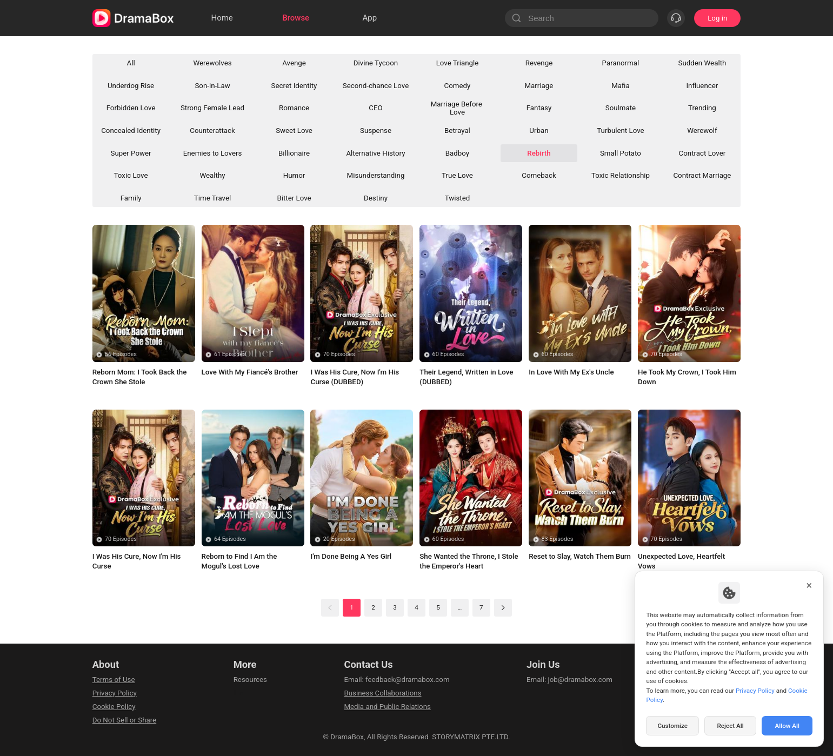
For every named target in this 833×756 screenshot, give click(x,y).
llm (238, 693)
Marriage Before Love (457, 108)
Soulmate (620, 108)
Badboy (457, 153)
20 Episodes (339, 539)
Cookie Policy (114, 707)
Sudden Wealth (702, 63)
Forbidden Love (131, 108)
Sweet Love (294, 130)
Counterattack (212, 130)
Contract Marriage (702, 175)
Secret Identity (294, 86)
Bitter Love (294, 198)
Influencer (702, 86)
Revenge (539, 63)
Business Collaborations (382, 693)
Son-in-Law (212, 86)
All (130, 63)
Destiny (376, 198)
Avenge (294, 63)
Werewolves (212, 63)
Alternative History (375, 153)
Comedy (457, 86)
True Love (457, 175)
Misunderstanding (376, 175)
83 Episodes (557, 539)
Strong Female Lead (212, 108)
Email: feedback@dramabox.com (396, 679)
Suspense (375, 130)
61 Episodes (230, 354)
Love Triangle (457, 63)
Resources (250, 679)
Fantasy (539, 108)
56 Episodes (121, 354)
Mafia (620, 86)
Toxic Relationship (620, 175)
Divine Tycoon (376, 63)
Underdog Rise (131, 86)
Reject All (730, 726)
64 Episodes (230, 539)
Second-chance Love (376, 86)
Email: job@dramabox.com (569, 679)
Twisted (457, 198)
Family (131, 198)
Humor (294, 175)
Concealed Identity (131, 130)
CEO (375, 108)
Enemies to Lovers (212, 153)
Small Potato (620, 153)
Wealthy (212, 175)
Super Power (131, 153)
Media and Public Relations (387, 707)
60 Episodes (448, 354)
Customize (672, 726)
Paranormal (620, 63)
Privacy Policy (114, 693)
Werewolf (702, 130)
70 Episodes (339, 354)
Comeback (539, 175)
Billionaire (294, 153)
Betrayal (457, 130)
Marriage (539, 86)
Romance (294, 108)
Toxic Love (131, 175)
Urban (538, 130)
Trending (702, 108)
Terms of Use (113, 679)
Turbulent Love (620, 130)
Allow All (787, 726)
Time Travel (212, 198)
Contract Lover (702, 153)
